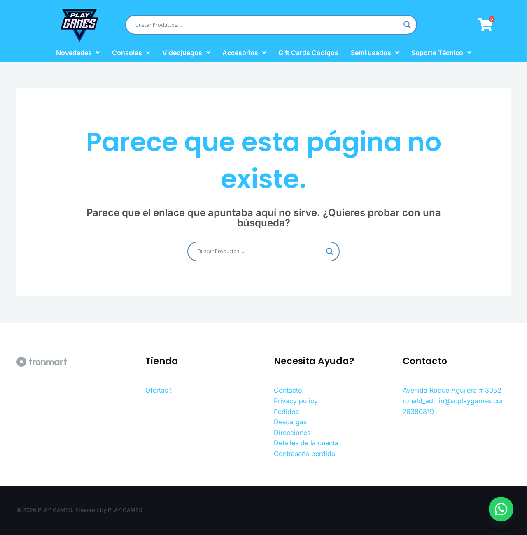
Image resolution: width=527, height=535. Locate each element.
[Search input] (267, 24)
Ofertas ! (158, 390)
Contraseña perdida (304, 453)
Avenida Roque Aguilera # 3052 (452, 390)
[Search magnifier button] (407, 24)
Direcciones (292, 432)
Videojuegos (186, 53)
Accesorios (244, 53)
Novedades (78, 53)
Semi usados (375, 53)
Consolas (131, 53)
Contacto (288, 390)
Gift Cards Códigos (308, 53)
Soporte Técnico (441, 53)
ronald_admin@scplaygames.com (455, 401)
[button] (498, 506)
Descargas (290, 422)
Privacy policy (296, 401)
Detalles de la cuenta (306, 443)
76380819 (418, 411)
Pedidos (286, 411)
